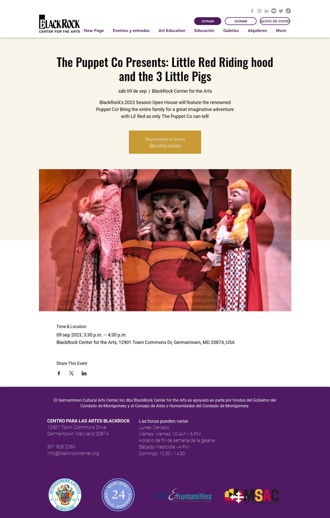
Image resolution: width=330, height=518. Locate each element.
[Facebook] (252, 10)
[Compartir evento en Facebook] (58, 373)
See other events (165, 145)
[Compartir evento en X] (71, 373)
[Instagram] (259, 10)
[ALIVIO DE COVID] (275, 21)
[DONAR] (207, 21)
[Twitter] (281, 10)
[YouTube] (273, 10)
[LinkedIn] (266, 10)
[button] (132, 30)
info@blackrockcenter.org (73, 453)
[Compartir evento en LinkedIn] (84, 373)
